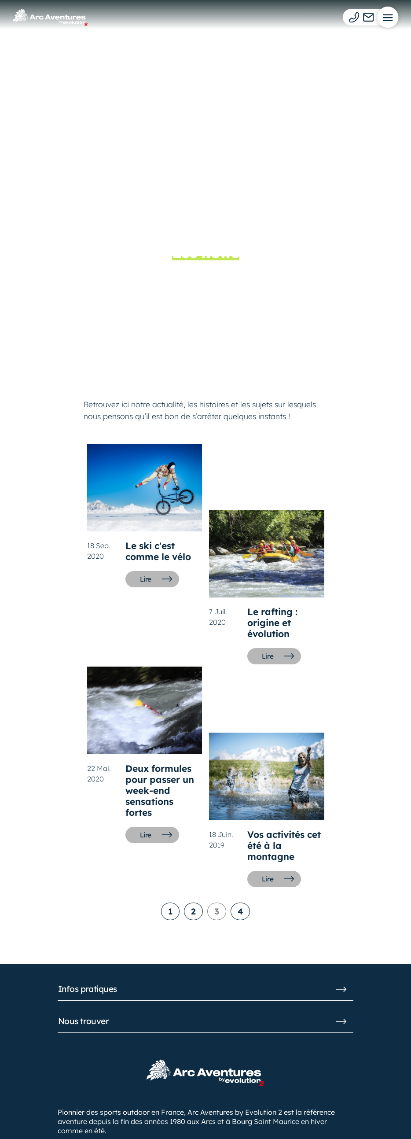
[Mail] (368, 17)
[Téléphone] (354, 17)
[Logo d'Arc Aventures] (50, 17)
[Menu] (388, 17)
